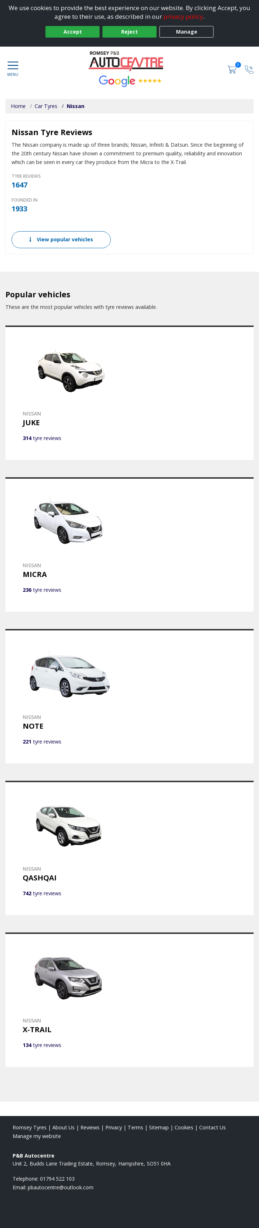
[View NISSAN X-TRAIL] (129, 999)
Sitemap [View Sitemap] (159, 1127)
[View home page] (129, 61)
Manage (186, 31)
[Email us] (60, 1187)
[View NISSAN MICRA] (129, 544)
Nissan (75, 106)
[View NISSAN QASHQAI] (129, 848)
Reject (129, 31)
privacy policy (183, 16)
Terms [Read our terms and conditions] (135, 1127)
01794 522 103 (57, 1178)
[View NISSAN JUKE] (129, 393)
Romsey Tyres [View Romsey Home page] (30, 1127)
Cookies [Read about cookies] (184, 1127)
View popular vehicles (61, 239)
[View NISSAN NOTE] (129, 696)
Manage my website (37, 1136)
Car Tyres (46, 106)
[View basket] (233, 68)
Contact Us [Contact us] (212, 1127)
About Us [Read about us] (63, 1127)
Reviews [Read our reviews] (90, 1127)
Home (18, 106)
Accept (72, 31)
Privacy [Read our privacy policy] (113, 1127)
